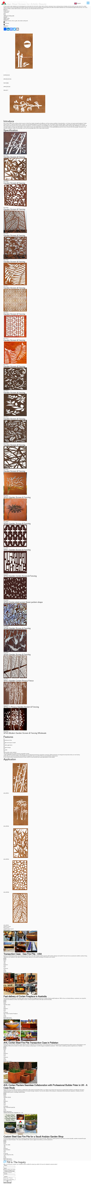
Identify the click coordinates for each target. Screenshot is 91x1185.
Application (45, 85)
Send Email (45, 22)
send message (7, 1181)
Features (45, 82)
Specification (45, 78)
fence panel (6, 927)
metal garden (7, 930)
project (45, 89)
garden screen (7, 926)
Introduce (45, 74)
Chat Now (45, 25)
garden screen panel (9, 929)
